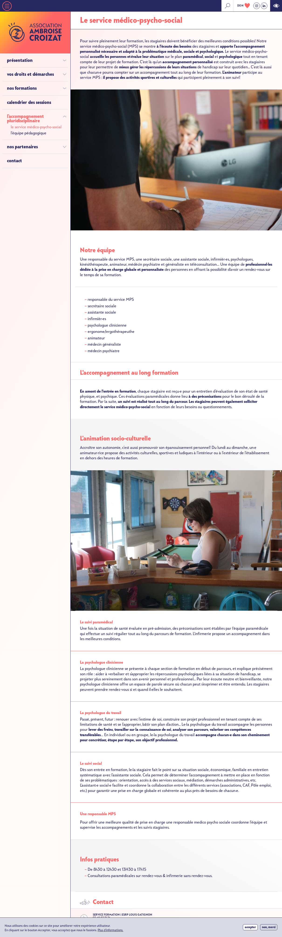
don (240, 5)
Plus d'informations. (110, 931)
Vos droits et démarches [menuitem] (30, 74)
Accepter (250, 928)
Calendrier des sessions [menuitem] (29, 102)
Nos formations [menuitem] (22, 88)
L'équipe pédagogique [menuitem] (28, 133)
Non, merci (268, 928)
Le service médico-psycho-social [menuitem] (36, 127)
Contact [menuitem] (14, 160)
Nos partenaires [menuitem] (22, 146)
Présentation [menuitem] (20, 60)
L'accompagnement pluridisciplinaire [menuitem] (25, 118)
